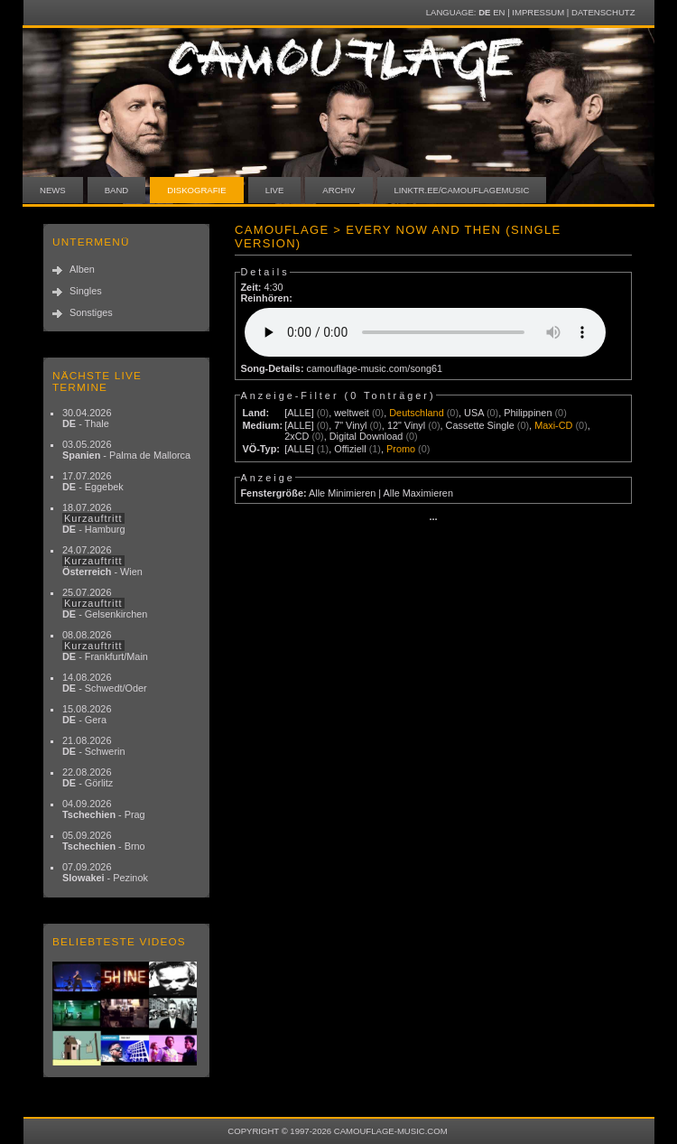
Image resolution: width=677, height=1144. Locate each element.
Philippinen (528, 412)
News (53, 190)
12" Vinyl (406, 425)
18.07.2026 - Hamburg (93, 518)
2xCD (296, 436)
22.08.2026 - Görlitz (87, 777)
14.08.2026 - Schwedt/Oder (104, 682)
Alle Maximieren (418, 493)
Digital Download (366, 436)
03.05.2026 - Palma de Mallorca (126, 449)
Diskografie (196, 190)
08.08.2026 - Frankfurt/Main (105, 645)
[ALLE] (299, 412)
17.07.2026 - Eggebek (93, 481)
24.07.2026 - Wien (102, 560)
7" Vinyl (350, 425)
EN (499, 12)
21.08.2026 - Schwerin (93, 746)
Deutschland (416, 412)
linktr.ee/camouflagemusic (462, 190)
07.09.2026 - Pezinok (105, 872)
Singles (86, 290)
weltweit (351, 412)
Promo (400, 448)
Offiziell (350, 448)
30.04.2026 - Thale (86, 418)
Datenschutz (603, 12)
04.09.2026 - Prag (103, 809)
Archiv (338, 190)
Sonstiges (91, 312)
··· (433, 519)
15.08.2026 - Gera (86, 714)
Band (117, 190)
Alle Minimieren (342, 493)
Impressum (538, 12)
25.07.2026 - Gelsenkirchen (104, 603)
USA (474, 412)
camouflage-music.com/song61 (375, 368)
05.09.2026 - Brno (103, 840)
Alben (82, 269)
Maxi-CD (553, 425)
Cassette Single (480, 425)
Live (274, 190)
